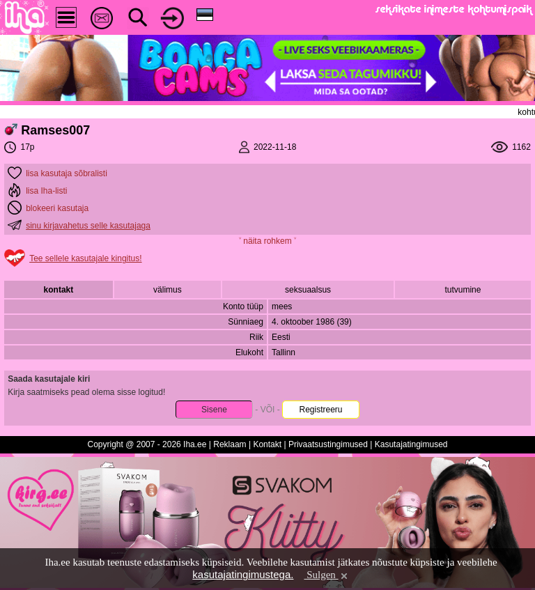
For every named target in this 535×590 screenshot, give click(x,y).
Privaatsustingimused (328, 444)
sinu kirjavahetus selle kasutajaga (88, 226)
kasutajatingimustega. (242, 574)
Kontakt (267, 444)
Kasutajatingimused (411, 444)
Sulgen (326, 574)
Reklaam (229, 444)
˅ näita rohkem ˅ (267, 241)
